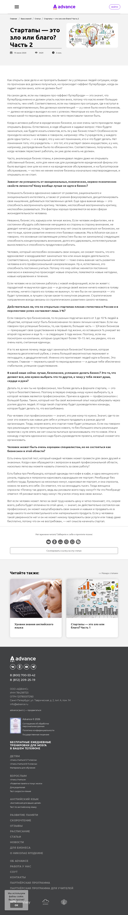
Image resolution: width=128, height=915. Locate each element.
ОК (16, 905)
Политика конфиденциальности (38, 730)
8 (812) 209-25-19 (22, 680)
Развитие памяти (24, 815)
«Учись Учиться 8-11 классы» (23, 764)
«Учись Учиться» (18, 779)
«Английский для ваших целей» (25, 803)
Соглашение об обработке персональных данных (36, 724)
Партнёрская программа (30, 882)
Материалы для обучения (22, 768)
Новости (17, 842)
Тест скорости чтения (20, 791)
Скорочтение (20, 820)
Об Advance (19, 861)
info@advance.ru (19, 704)
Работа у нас (20, 866)
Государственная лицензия (36, 734)
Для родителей (17, 787)
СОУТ (14, 871)
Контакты (18, 877)
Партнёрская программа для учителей (41, 888)
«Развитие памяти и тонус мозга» (26, 783)
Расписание (20, 831)
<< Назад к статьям (108, 573)
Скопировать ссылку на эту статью (64, 550)
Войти (114, 7)
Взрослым (18, 775)
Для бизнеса (20, 847)
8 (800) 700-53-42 (22, 675)
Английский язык (24, 799)
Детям (15, 756)
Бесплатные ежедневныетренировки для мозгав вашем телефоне (30, 745)
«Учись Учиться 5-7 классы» (23, 760)
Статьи (15, 836)
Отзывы (16, 825)
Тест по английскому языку (23, 807)
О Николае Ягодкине (26, 853)
